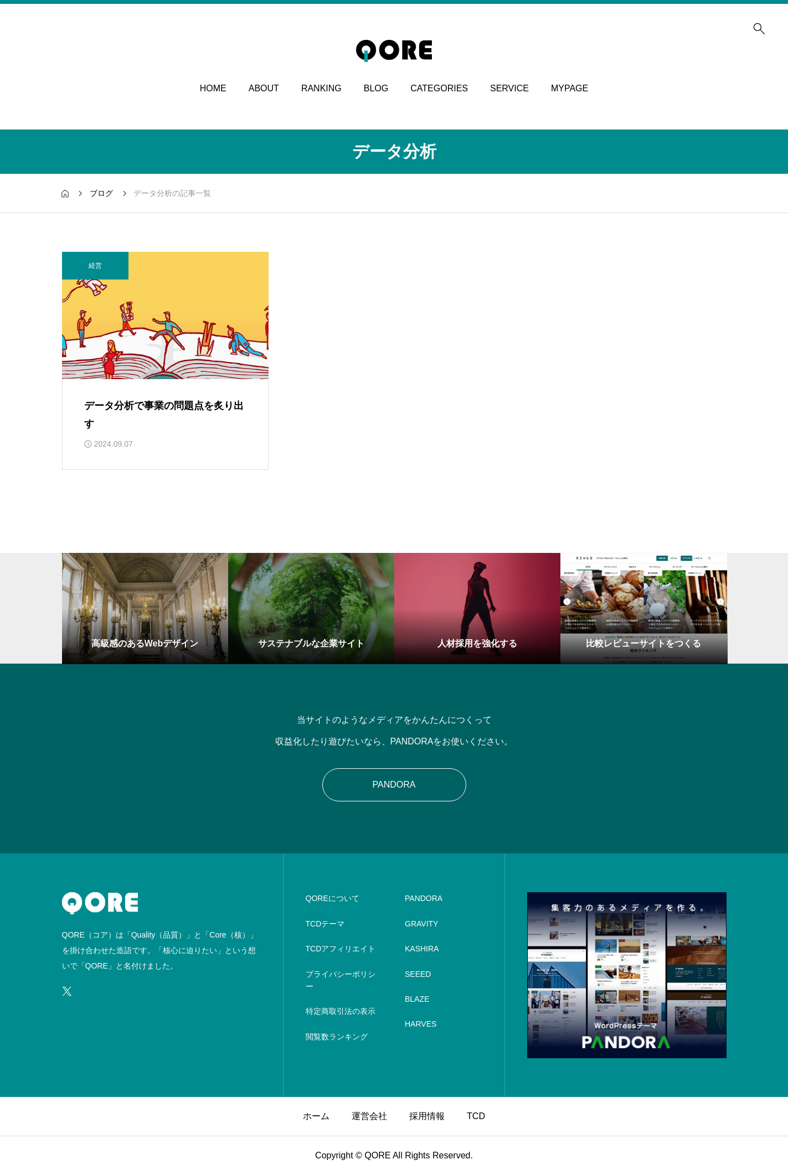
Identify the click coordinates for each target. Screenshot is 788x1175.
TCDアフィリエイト (341, 948)
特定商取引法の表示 (340, 1011)
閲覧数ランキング (337, 1036)
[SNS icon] (67, 991)
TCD (476, 1116)
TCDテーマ (325, 923)
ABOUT (264, 88)
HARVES (420, 1023)
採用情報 (427, 1116)
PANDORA (394, 784)
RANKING (321, 88)
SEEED (418, 974)
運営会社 (369, 1116)
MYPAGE (569, 88)
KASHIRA (422, 948)
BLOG (376, 88)
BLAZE (417, 999)
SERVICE (509, 88)
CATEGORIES (439, 88)
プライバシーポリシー (340, 980)
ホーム (316, 1116)
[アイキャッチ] (165, 315)
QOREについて (332, 898)
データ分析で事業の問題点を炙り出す (164, 414)
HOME (213, 88)
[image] (627, 1051)
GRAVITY (421, 923)
